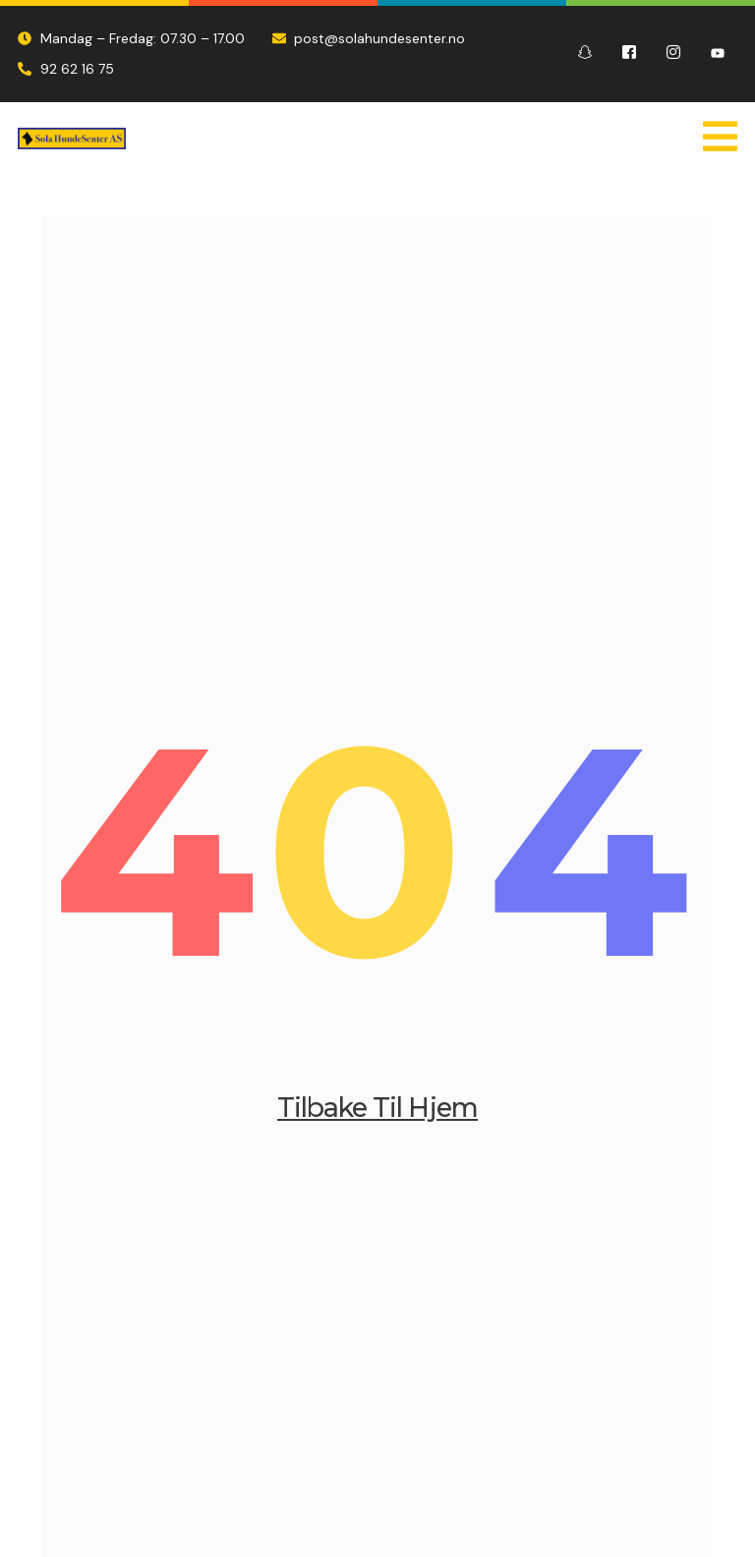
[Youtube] (717, 54)
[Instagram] (673, 54)
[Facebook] (629, 54)
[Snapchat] (585, 54)
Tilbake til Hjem (377, 1114)
